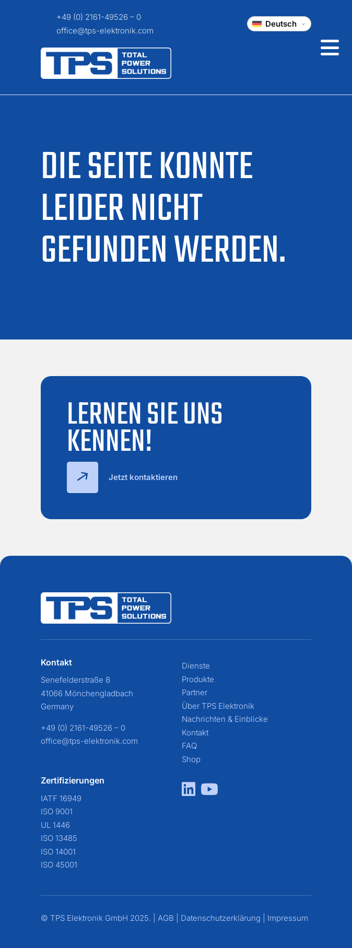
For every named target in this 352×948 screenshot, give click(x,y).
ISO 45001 (59, 865)
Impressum (287, 918)
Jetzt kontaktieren (122, 477)
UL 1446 (55, 825)
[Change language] (279, 23)
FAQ (189, 746)
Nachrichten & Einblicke (225, 719)
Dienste (196, 666)
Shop (191, 759)
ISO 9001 (57, 811)
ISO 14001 (58, 852)
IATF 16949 (61, 798)
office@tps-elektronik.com (105, 31)
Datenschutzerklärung (221, 918)
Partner (194, 692)
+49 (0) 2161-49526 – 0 (98, 17)
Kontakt (195, 733)
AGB (166, 918)
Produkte (198, 679)
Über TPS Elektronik (218, 706)
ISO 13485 (59, 838)
